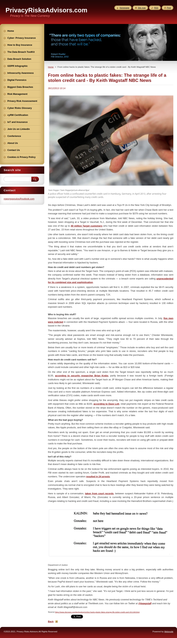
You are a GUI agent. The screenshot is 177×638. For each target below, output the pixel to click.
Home (51, 67)
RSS (156, 8)
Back (51, 621)
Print (169, 8)
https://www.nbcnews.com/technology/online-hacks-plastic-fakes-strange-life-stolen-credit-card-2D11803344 (97, 612)
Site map (142, 8)
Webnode (168, 631)
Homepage (124, 8)
